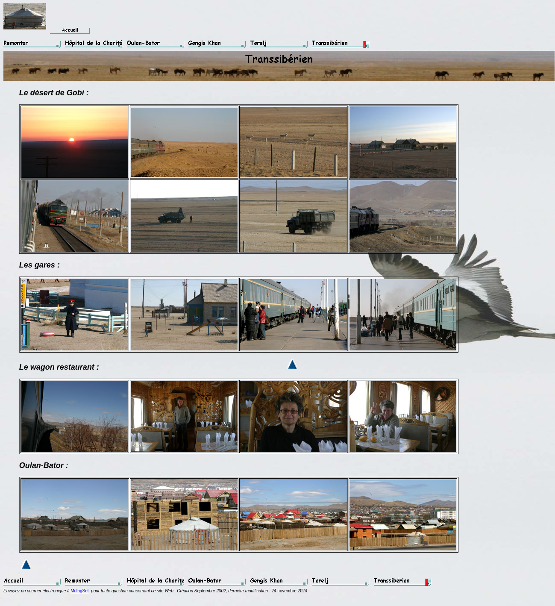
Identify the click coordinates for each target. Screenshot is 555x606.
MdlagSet (79, 590)
